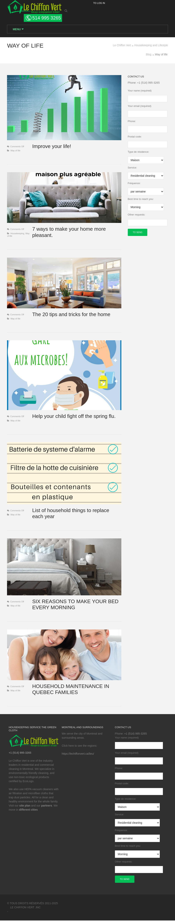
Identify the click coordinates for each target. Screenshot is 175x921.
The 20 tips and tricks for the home (71, 315)
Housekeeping (17, 233)
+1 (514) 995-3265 (148, 82)
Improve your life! (51, 146)
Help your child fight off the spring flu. (73, 416)
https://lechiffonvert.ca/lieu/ (78, 754)
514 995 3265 (46, 17)
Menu (17, 29)
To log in (99, 3)
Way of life (15, 151)
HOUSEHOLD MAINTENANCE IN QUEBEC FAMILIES (70, 690)
